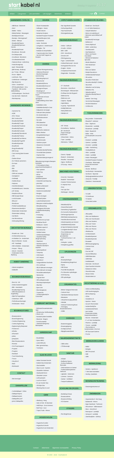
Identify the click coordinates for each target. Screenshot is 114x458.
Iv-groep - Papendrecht (68, 106)
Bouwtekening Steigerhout (69, 262)
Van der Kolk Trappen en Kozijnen (43, 56)
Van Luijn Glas (65, 189)
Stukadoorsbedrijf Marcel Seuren (93, 95)
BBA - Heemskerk (17, 287)
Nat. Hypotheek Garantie (68, 26)
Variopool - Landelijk (92, 414)
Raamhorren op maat (43, 220)
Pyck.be (88, 67)
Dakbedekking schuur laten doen (44, 101)
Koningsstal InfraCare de (68, 66)
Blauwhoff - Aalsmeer (92, 121)
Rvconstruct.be (41, 230)
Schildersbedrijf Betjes (43, 235)
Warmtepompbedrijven (44, 282)
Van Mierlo (15, 216)
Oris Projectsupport (18, 346)
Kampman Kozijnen (42, 33)
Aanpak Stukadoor (91, 31)
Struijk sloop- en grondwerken (65, 235)
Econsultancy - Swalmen (68, 128)
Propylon (15, 351)
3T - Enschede (65, 86)
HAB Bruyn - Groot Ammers (45, 405)
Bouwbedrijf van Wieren (19, 138)
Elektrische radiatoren (43, 130)
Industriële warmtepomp (44, 181)
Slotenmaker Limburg (18, 213)
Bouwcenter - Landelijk (92, 126)
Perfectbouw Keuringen (19, 301)
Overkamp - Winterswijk (93, 162)
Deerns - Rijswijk (66, 154)
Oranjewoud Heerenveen (68, 71)
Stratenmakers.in (91, 276)
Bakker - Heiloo (16, 31)
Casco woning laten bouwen (20, 153)
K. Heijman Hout (66, 184)
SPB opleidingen (66, 277)
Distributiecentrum (42, 117)
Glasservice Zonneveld (43, 145)
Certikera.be (89, 106)
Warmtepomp (16, 98)
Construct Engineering (18, 321)
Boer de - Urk (16, 282)
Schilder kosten (41, 232)
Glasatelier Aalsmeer (43, 370)
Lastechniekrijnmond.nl (43, 201)
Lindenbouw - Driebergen (19, 79)
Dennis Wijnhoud (91, 44)
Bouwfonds (15, 146)
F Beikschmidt (41, 137)
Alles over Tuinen (91, 224)
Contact (102, 13)
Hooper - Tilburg (17, 248)
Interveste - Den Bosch (92, 264)
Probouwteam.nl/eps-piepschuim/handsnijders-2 (44, 166)
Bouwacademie (65, 396)
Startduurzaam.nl (42, 244)
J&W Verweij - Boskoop (19, 69)
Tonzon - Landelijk (91, 325)
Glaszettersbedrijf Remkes (44, 150)
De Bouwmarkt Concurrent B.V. (93, 136)
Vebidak (63, 302)
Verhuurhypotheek (66, 28)
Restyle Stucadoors (91, 72)
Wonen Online (90, 274)
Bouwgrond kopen (42, 88)
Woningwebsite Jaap (67, 33)
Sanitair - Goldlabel (66, 379)
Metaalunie (64, 297)
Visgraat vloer (41, 277)
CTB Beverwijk (65, 346)
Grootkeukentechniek (18, 59)
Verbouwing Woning (18, 221)
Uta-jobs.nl (15, 361)
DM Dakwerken (41, 122)
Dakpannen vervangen (43, 110)
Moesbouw (15, 203)
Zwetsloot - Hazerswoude (93, 181)
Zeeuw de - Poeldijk (91, 179)
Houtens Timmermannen (68, 182)
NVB (87, 354)
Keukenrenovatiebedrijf (43, 191)
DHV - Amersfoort (66, 53)
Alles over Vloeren (91, 226)
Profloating (40, 215)
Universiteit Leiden (91, 201)
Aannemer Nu (16, 111)
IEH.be (38, 174)
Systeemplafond (41, 250)
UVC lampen (40, 257)
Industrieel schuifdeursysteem (41, 177)
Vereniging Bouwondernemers (66, 308)
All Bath (63, 359)
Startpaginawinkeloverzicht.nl (94, 176)
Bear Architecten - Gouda (19, 241)
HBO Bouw (64, 267)
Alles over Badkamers (92, 216)
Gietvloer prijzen (41, 142)
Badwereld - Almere (91, 401)
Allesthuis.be (89, 231)
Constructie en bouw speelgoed (42, 97)
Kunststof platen (41, 198)
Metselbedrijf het (66, 204)
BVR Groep (15, 151)
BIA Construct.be (17, 118)
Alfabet (12, 14)
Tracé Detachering (17, 356)
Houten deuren (41, 31)
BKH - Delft (64, 51)
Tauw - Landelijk (66, 139)
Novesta (14, 344)
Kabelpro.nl (64, 113)
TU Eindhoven (90, 196)
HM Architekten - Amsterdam (20, 246)
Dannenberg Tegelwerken (68, 209)
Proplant (14, 349)
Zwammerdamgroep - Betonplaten (43, 324)
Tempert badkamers (67, 381)
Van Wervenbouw (17, 218)
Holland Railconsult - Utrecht (69, 63)
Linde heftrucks (41, 343)
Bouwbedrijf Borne (42, 83)
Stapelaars (40, 241)
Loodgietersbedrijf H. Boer (69, 229)
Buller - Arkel (89, 134)
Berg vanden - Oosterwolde (94, 119)
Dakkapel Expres (17, 394)
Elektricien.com (65, 98)
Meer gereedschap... (43, 345)
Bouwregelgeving (66, 326)
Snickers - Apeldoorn (92, 369)
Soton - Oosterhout (17, 84)
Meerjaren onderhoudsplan (45, 203)
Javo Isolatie (89, 311)
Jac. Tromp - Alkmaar (18, 72)
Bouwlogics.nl (41, 91)
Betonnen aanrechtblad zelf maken (93, 36)
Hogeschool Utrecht (42, 425)
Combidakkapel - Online (19, 391)
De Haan (14, 163)
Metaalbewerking (42, 206)
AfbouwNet (89, 214)
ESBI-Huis (15, 171)
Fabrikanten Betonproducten (69, 295)
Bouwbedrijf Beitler (18, 121)
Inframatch (15, 334)
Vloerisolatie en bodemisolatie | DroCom (92, 328)
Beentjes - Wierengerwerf (19, 38)
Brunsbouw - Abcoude (18, 52)
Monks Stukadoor (91, 62)
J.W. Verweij (15, 191)
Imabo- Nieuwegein (91, 157)
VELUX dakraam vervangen (44, 267)
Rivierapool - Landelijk (92, 411)
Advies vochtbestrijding (93, 289)
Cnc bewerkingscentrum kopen (43, 94)
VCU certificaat (41, 265)
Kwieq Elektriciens (66, 111)
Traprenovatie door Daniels (45, 53)
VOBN (63, 311)
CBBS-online (64, 344)
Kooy (62, 187)
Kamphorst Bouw (17, 193)
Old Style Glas (41, 385)
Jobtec (14, 336)
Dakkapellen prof (17, 399)
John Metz (39, 183)
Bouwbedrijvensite (17, 143)
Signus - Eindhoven (66, 162)
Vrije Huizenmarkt (66, 31)
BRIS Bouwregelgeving (92, 244)
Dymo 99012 (40, 340)
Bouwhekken (40, 338)
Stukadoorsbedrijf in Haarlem (42, 246)
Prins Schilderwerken (67, 232)
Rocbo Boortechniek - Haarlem (91, 165)
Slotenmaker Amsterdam (19, 211)
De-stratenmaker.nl (42, 115)
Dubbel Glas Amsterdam (44, 363)
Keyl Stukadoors (90, 52)
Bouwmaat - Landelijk (92, 129)
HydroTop (40, 172)
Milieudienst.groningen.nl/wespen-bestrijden (45, 162)
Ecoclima (39, 127)
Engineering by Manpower (19, 326)
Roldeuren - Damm (42, 225)
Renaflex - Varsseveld (67, 159)
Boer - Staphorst (90, 124)
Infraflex (14, 331)
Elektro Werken (41, 132)
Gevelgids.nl (15, 176)
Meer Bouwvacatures (18, 341)
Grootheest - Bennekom (19, 57)
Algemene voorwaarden (60, 448)
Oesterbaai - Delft (17, 299)
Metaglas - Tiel (41, 48)
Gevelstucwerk (90, 49)
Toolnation (40, 348)
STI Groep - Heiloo (66, 164)
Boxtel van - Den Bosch (92, 26)
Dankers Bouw (16, 158)
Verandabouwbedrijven (44, 272)
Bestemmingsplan (66, 324)
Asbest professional (42, 72)
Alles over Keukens (91, 221)
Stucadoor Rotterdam (92, 80)
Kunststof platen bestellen (44, 316)
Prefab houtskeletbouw (19, 206)
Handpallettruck (90, 150)
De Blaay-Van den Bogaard (69, 93)
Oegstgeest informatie (43, 208)
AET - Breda (64, 126)
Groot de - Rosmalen (67, 177)
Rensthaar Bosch (41, 222)
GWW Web (89, 259)
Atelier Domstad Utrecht (44, 360)
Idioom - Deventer (17, 251)
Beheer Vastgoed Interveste (69, 290)
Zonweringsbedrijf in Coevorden (42, 295)
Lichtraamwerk (41, 378)
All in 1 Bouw (16, 116)
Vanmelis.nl (40, 260)
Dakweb (88, 249)
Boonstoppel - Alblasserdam (69, 91)
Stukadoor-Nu (90, 90)
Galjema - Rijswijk (66, 101)
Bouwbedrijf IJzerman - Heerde (18, 46)
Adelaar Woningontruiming (45, 69)
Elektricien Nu (65, 96)
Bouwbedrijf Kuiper (18, 128)
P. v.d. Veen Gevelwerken (93, 320)
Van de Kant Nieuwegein (93, 101)
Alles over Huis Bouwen (93, 219)
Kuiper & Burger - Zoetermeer (65, 133)
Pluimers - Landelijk (91, 323)
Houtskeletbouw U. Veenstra (20, 188)
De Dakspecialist (17, 54)
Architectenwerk (90, 234)
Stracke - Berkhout (91, 169)
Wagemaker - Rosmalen (68, 73)
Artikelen (68, 14)
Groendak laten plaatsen (44, 152)
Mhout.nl (14, 201)
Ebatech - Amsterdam (67, 157)
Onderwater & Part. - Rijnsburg (17, 254)
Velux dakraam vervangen (44, 270)
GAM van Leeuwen (17, 173)
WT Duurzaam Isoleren (92, 331)
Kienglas (39, 193)
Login (93, 13)
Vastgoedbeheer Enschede (44, 262)
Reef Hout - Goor (42, 408)
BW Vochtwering (90, 294)
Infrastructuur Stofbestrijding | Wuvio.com (45, 313)
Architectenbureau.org (18, 236)
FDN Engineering (66, 58)
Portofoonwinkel (41, 321)
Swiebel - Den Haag (91, 98)
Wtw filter (39, 285)
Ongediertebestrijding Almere (43, 211)
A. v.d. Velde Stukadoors (93, 28)
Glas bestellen (41, 365)
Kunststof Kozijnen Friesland (45, 36)
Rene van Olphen (91, 70)
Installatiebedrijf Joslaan (68, 224)
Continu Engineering (18, 324)
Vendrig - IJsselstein (91, 374)
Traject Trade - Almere (43, 410)
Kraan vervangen (41, 196)
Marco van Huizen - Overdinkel (91, 55)
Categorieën (22, 14)
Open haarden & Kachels (93, 266)
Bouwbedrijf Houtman (18, 126)
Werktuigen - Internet (67, 192)
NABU (87, 346)
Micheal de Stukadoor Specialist (91, 59)
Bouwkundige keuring (18, 290)
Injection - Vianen (91, 301)
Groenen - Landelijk (91, 145)
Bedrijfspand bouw (17, 36)
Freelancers (15, 329)
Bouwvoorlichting (66, 399)
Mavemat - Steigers (42, 319)
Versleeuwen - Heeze (18, 304)
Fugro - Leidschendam (67, 61)
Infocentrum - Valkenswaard (94, 406)
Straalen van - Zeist (17, 233)
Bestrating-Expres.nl (42, 78)
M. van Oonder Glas (42, 383)
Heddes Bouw (16, 181)
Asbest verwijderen (17, 267)
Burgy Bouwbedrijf (17, 148)
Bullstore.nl (89, 42)
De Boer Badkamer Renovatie (66, 364)
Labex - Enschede (42, 43)
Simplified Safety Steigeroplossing (41, 238)
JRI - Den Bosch (65, 131)
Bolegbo (88, 349)
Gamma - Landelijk (91, 142)
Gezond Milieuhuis (91, 254)
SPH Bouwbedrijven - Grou (20, 87)
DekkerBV (15, 270)
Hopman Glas (41, 155)
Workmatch (15, 366)
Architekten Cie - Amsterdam (20, 238)
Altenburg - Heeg (42, 400)
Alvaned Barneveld (66, 207)
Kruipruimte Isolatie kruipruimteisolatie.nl (91, 314)
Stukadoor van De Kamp (93, 87)
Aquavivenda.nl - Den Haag (94, 399)
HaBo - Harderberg (91, 147)
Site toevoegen (16, 379)
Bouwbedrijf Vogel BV (18, 141)
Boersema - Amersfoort (68, 88)
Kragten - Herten (66, 68)
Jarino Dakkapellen (17, 401)
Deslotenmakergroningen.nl (45, 157)
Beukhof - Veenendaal (67, 179)
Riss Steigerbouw (66, 414)
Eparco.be (40, 287)
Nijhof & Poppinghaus (18, 296)
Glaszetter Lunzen (42, 375)
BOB (62, 257)
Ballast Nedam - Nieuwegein (20, 33)
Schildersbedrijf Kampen (93, 75)
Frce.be (88, 334)
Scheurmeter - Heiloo (67, 137)
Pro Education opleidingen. (69, 272)
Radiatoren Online (91, 269)
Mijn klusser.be (16, 82)
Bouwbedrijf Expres (18, 43)
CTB (13, 156)
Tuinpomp (40, 252)
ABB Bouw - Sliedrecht (18, 26)
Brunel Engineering (17, 319)
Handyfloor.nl (90, 299)
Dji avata (39, 120)
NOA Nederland (90, 65)
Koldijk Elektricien (66, 108)
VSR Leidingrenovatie (43, 280)
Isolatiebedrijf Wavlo (92, 309)
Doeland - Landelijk (91, 140)
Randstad (15, 354)
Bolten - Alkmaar (17, 41)
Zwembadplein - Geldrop (93, 416)
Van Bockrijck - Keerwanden (94, 171)
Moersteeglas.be (41, 290)
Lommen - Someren (67, 376)
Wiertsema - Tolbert (67, 142)
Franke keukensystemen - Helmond (68, 370)
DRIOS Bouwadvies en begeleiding (18, 293)
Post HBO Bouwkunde (67, 270)
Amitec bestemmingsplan (19, 285)
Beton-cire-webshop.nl (92, 33)
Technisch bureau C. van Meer (67, 239)
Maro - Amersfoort (91, 409)
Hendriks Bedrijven (17, 186)
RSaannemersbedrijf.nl (18, 208)
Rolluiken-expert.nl (42, 227)
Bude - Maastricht (91, 131)
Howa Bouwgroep (17, 64)
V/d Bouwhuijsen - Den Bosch (20, 93)
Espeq (63, 265)
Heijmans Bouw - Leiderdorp (20, 62)
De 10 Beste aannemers (19, 161)
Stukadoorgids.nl (91, 92)
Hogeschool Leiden (42, 423)
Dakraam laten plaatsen (44, 112)
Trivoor (14, 359)
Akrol (13, 28)
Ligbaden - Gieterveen (67, 374)
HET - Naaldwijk (16, 243)
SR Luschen (89, 77)
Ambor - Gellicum (66, 46)
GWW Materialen (90, 256)
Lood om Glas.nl (41, 380)
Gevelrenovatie (41, 140)
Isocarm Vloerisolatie (92, 304)
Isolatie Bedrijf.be (91, 306)
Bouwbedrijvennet (91, 236)
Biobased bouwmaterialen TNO (44, 309)
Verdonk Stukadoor (91, 103)
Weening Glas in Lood (43, 388)
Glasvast (39, 147)
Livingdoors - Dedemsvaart (45, 46)
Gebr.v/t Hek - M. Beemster (44, 403)
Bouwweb (88, 241)
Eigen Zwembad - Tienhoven (94, 404)
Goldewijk (15, 178)
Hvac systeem (41, 169)
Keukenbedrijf (41, 188)
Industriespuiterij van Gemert (69, 222)
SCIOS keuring (65, 275)
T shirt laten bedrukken (92, 371)
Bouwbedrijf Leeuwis (18, 131)
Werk (13, 364)
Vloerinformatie (90, 271)
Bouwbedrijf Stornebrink (19, 133)
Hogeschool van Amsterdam (45, 428)
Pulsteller (39, 217)
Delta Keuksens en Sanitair (69, 368)
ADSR (13, 113)
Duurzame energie (42, 125)
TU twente (89, 199)
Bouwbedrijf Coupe (18, 123)
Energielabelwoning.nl (43, 135)
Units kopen (40, 255)
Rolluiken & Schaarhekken (44, 51)
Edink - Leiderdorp (91, 47)
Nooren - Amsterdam (92, 318)
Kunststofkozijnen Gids (43, 38)
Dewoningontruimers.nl (93, 386)
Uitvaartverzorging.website (69, 300)
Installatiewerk (90, 261)
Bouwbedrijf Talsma (18, 136)
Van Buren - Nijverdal (92, 174)
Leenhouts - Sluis (17, 77)
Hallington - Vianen (42, 28)
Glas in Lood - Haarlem (43, 368)
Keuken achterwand (42, 186)
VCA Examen (64, 401)
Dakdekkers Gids (42, 105)
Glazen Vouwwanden (43, 26)
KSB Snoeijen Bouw (17, 196)
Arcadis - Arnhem (66, 48)
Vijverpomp (40, 275)
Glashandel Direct (42, 373)
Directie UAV (65, 56)
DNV (13, 166)
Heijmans (15, 183)
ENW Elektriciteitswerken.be (69, 217)
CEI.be (87, 296)
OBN (87, 356)
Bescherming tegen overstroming (42, 75)
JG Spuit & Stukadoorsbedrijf (69, 227)
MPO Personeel (90, 351)
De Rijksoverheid (66, 329)
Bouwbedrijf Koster (18, 49)
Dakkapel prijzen (17, 396)
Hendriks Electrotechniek (68, 219)
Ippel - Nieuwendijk (17, 67)
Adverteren (58, 14)
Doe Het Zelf (89, 251)
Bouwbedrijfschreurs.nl (43, 86)
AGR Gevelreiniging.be (92, 291)
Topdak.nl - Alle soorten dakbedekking (18, 90)
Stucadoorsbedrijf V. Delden (94, 82)
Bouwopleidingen (66, 260)
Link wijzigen (47, 14)
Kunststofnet (40, 41)
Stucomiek (89, 85)
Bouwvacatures (16, 316)
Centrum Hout (65, 292)
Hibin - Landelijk (90, 152)
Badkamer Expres (66, 361)
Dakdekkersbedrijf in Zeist (44, 107)
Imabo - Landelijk (91, 155)
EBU (13, 168)
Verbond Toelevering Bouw (69, 305)
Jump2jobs (15, 339)
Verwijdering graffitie (67, 245)
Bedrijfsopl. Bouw (66, 394)
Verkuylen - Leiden (66, 242)
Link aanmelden (34, 14)
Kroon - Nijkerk (16, 74)
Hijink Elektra (65, 103)
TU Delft (88, 194)
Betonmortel (40, 81)
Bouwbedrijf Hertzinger (93, 39)
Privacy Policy (76, 448)
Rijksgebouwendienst (67, 331)
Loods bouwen (16, 198)
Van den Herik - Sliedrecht (19, 96)
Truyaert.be (40, 292)
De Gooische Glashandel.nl (69, 212)
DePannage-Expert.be (67, 214)
